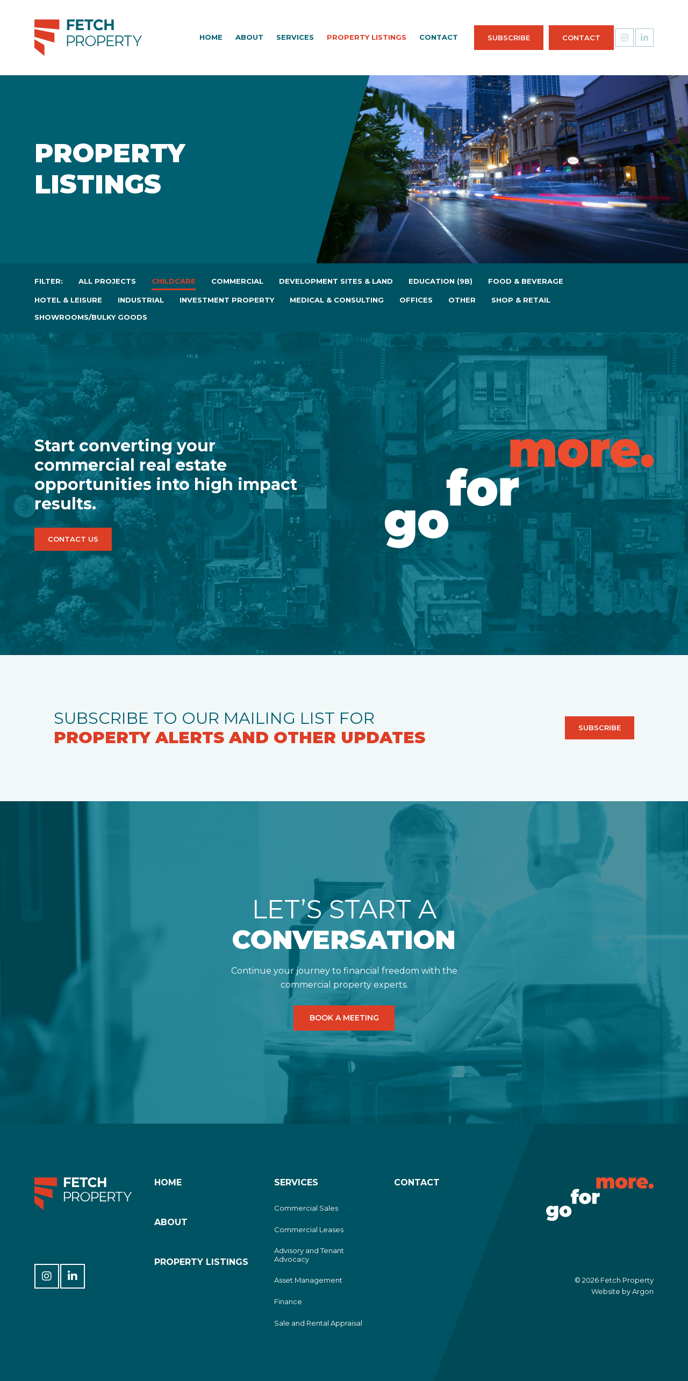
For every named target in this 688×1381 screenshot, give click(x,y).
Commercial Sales (306, 1208)
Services (274, 37)
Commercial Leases (308, 1229)
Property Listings (346, 37)
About (229, 37)
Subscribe (488, 37)
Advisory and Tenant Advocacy (309, 1254)
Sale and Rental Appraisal (318, 1323)
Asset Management (308, 1280)
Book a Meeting (344, 1018)
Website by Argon (622, 1291)
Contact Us (73, 539)
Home (190, 37)
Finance (288, 1301)
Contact (561, 37)
